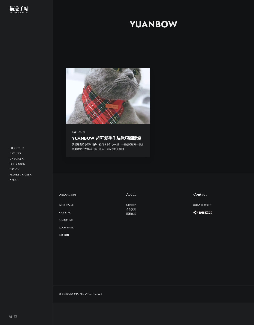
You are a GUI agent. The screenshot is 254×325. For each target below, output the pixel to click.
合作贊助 (131, 209)
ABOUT (14, 180)
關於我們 (131, 205)
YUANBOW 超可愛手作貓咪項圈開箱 (106, 138)
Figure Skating (21, 174)
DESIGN (15, 169)
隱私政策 (131, 213)
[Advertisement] (220, 244)
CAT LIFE (15, 153)
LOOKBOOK (17, 164)
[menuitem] (26, 148)
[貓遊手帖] (26, 9)
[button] (11, 317)
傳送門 (207, 205)
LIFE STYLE (17, 148)
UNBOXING (17, 158)
